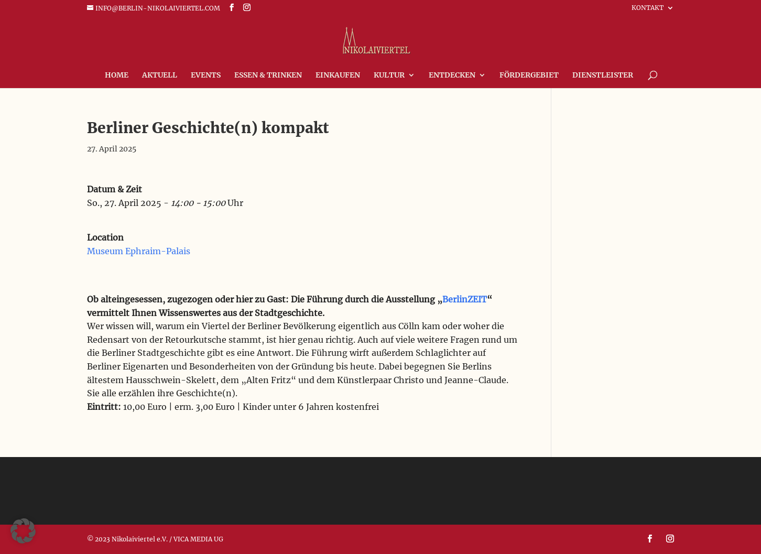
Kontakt (648, 8)
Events (206, 75)
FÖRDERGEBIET (529, 75)
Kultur (389, 75)
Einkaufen (338, 75)
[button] (23, 531)
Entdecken (452, 75)
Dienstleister (602, 75)
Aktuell (159, 75)
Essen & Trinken (268, 75)
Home (116, 75)
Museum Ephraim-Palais (138, 251)
